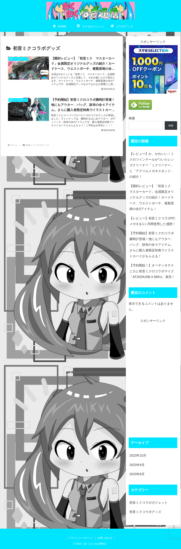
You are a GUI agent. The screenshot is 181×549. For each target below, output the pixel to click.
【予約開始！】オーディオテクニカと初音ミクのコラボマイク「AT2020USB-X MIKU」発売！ (152, 271)
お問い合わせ (104, 537)
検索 (132, 118)
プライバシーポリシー (81, 537)
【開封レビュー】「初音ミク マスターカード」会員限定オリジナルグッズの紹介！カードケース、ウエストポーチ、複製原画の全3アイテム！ (151, 197)
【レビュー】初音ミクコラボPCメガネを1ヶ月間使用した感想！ (152, 221)
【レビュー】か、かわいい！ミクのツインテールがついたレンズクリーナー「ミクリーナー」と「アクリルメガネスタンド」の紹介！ (151, 165)
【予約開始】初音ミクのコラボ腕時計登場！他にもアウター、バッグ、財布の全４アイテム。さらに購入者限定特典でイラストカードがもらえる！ (151, 244)
